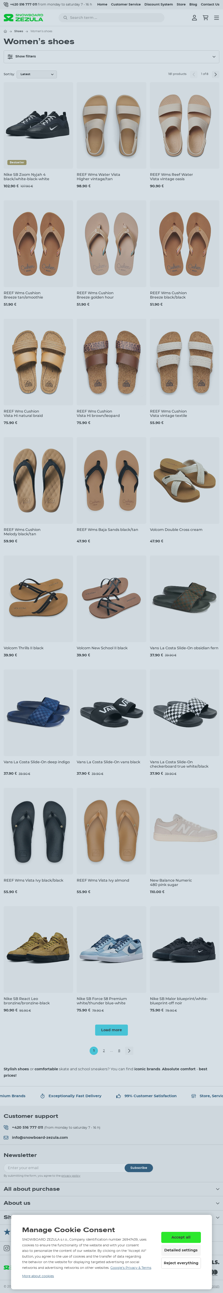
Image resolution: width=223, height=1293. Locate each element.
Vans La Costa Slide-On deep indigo (37, 762)
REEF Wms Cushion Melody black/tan (22, 531)
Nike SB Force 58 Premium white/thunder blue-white (102, 1001)
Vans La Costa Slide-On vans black (108, 762)
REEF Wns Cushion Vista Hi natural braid (23, 413)
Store (181, 4)
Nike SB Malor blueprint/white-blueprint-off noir (179, 1001)
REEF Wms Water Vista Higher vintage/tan (98, 176)
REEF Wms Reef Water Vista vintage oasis (171, 176)
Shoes (18, 31)
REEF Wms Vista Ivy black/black (33, 880)
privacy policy (70, 1175)
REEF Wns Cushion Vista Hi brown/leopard (98, 413)
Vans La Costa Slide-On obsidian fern (184, 648)
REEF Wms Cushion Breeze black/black (168, 295)
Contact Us (210, 4)
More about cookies (38, 1276)
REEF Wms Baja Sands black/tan (107, 529)
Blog (193, 4)
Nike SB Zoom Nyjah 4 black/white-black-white (26, 176)
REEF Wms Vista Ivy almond (103, 880)
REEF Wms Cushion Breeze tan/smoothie (23, 295)
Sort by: (9, 74)
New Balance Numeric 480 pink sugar (171, 882)
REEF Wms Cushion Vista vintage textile (168, 413)
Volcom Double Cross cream (176, 529)
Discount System (158, 4)
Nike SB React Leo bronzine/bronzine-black (27, 1001)
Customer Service (126, 4)
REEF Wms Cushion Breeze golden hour (95, 295)
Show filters (22, 56)
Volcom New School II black (102, 648)
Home (102, 4)
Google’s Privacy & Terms (130, 1268)
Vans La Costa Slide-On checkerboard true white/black (179, 764)
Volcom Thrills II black (24, 648)
